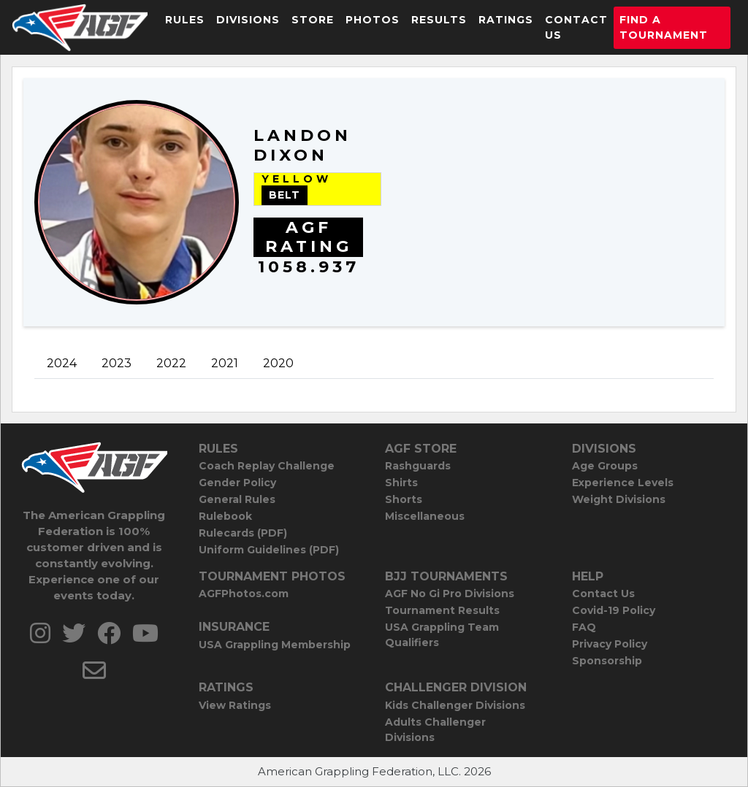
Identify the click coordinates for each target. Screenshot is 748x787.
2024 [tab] (62, 363)
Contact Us (576, 27)
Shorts (403, 499)
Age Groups (605, 465)
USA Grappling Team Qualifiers (442, 635)
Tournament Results (442, 610)
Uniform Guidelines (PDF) (269, 549)
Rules (185, 19)
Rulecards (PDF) (243, 533)
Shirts (401, 482)
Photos (373, 19)
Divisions (248, 19)
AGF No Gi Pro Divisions (449, 593)
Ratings (505, 19)
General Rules (237, 499)
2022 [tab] (171, 363)
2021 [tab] (224, 363)
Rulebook (225, 516)
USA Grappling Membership (275, 644)
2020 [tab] (278, 363)
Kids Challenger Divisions (455, 705)
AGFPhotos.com (244, 593)
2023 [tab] (116, 363)
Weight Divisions (618, 499)
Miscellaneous (425, 516)
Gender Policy (237, 482)
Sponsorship (607, 660)
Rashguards (418, 465)
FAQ (584, 627)
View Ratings (235, 705)
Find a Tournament (663, 27)
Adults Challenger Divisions (435, 729)
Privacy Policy (609, 643)
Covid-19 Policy (613, 610)
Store (312, 19)
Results (439, 19)
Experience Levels (622, 482)
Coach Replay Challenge (267, 465)
